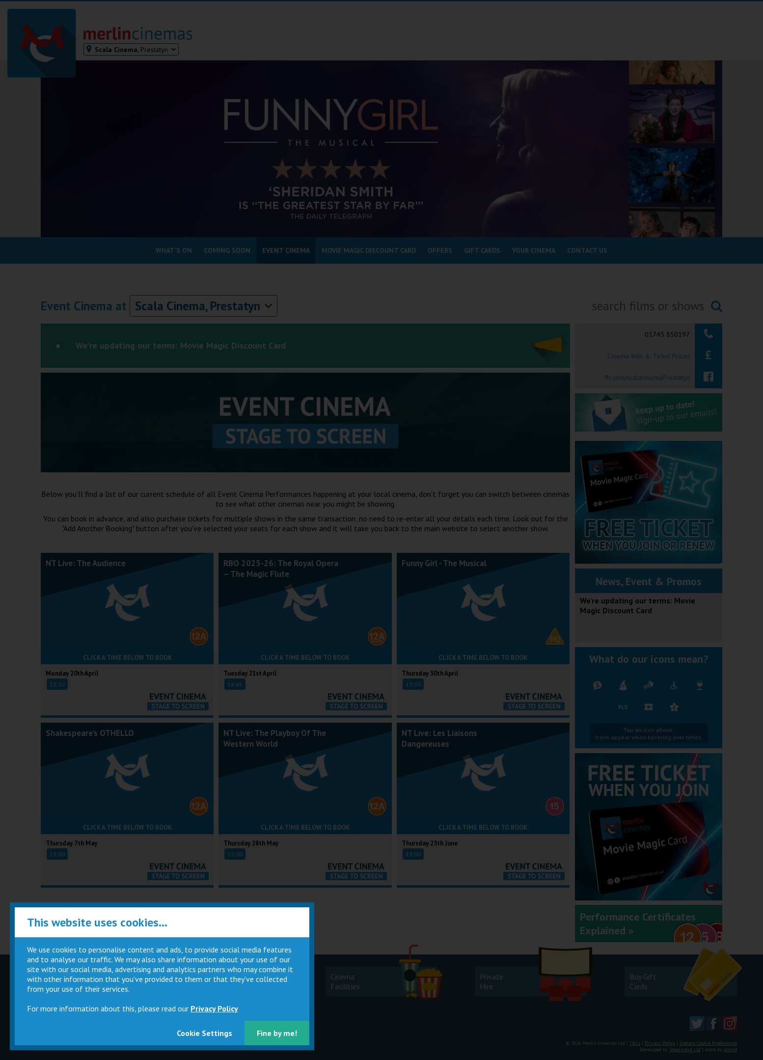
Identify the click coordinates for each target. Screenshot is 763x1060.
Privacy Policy (214, 1008)
